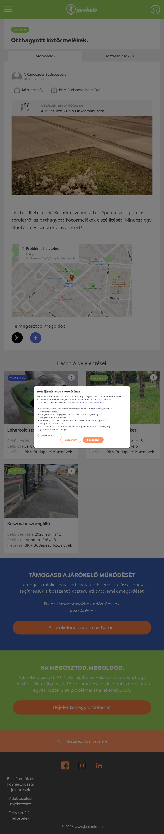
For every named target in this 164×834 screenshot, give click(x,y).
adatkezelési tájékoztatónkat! (90, 402)
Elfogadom (93, 439)
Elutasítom (71, 439)
